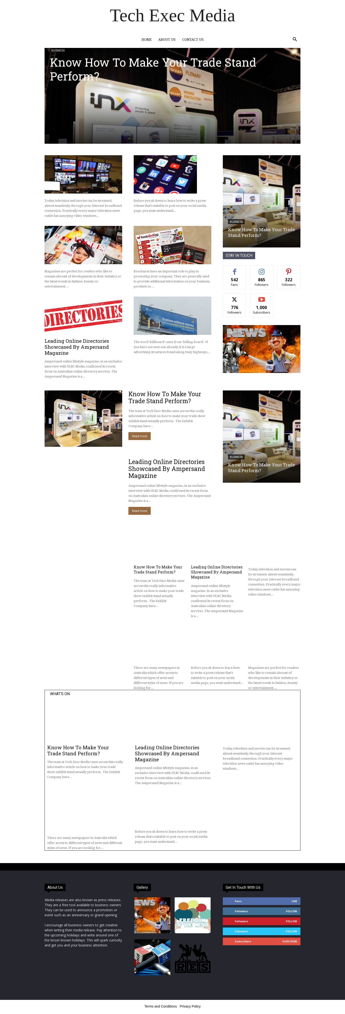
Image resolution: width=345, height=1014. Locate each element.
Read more (139, 436)
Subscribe (289, 941)
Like (294, 901)
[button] (294, 40)
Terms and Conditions (160, 1006)
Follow (291, 911)
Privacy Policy (190, 1006)
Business (58, 50)
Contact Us (193, 39)
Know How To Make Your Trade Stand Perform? (153, 69)
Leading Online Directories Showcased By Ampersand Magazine (77, 347)
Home (147, 39)
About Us (167, 39)
